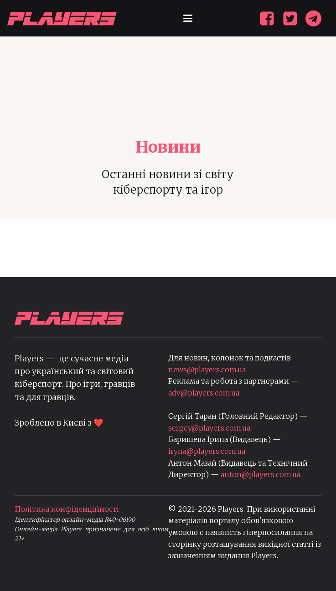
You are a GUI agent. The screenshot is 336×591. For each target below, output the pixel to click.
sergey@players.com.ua (209, 427)
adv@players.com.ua (203, 392)
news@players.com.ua (207, 369)
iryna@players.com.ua (206, 451)
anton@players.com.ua (260, 474)
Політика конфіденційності (67, 509)
